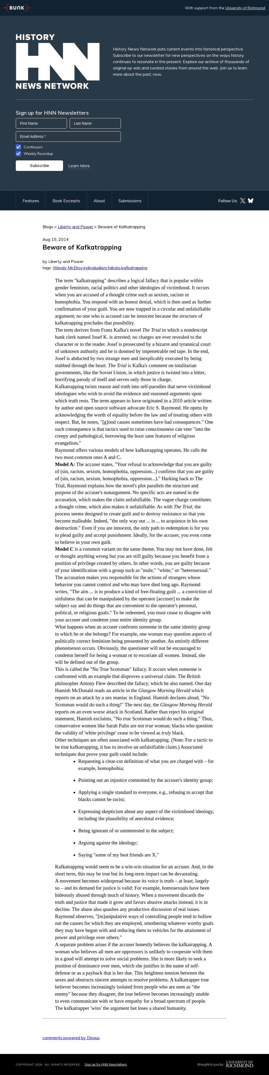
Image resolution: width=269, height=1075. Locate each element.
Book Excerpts (66, 200)
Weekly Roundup (38, 153)
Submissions (130, 200)
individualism (95, 267)
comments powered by (71, 1037)
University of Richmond (245, 8)
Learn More (79, 165)
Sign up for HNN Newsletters (106, 1064)
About (99, 200)
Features (31, 200)
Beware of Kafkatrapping (121, 226)
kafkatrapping (134, 267)
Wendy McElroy (68, 267)
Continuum (33, 147)
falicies (114, 267)
